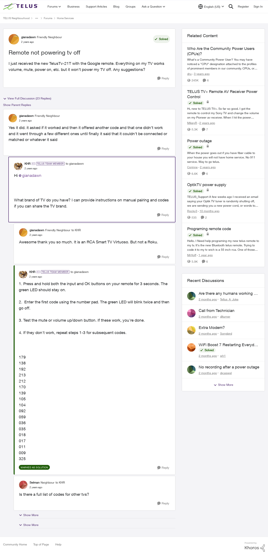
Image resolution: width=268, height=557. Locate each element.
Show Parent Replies (17, 105)
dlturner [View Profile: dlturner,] (225, 316)
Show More (29, 515)
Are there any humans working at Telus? (228, 293)
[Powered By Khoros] (255, 547)
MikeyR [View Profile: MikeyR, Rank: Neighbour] (192, 123)
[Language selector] (211, 6)
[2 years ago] (206, 123)
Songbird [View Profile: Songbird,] (226, 333)
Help (58, 544)
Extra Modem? (212, 327)
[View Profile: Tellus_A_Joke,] (191, 296)
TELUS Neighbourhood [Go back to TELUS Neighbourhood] (16, 18)
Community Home (15, 544)
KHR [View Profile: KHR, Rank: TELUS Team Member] (27, 163)
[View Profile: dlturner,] (191, 313)
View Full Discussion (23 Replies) (27, 98)
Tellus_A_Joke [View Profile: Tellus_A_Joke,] (229, 299)
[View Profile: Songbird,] (191, 330)
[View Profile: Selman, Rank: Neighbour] (23, 485)
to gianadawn (75, 163)
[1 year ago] (205, 255)
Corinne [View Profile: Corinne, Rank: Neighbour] (192, 167)
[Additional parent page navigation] (36, 18)
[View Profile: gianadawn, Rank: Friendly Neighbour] (14, 39)
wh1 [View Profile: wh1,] (223, 355)
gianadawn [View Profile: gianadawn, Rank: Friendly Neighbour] (28, 37)
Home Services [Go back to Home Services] (65, 18)
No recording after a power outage (229, 367)
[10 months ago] (208, 211)
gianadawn (31, 175)
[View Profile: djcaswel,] (191, 369)
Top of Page (41, 544)
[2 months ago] (208, 299)
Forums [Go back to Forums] (48, 18)
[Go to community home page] (21, 6)
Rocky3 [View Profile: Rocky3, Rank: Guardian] (192, 211)
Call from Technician (216, 310)
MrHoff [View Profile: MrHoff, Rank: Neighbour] (191, 255)
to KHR (76, 230)
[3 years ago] (201, 74)
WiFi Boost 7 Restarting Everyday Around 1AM (228, 344)
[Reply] (163, 78)
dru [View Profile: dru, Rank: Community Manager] (189, 74)
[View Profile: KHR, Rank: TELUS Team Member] (18, 166)
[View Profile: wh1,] (191, 347)
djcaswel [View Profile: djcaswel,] (226, 372)
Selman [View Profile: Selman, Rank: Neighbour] (35, 482)
